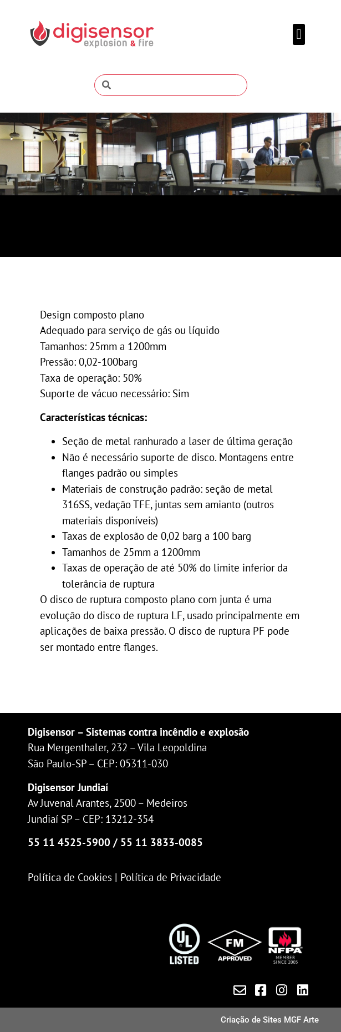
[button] (299, 34)
